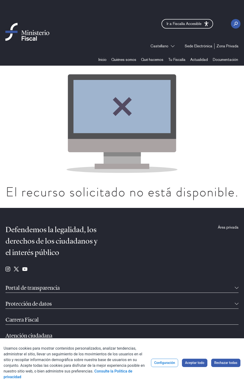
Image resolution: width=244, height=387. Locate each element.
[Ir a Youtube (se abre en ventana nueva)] (24, 269)
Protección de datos (28, 304)
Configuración (164, 363)
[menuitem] (198, 46)
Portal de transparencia (32, 288)
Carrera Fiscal (22, 320)
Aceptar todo (194, 363)
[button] (187, 24)
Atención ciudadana (28, 336)
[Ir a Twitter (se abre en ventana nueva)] (16, 269)
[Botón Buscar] (235, 24)
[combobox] (163, 46)
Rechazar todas (225, 363)
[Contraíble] (237, 288)
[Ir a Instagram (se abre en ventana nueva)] (7, 269)
